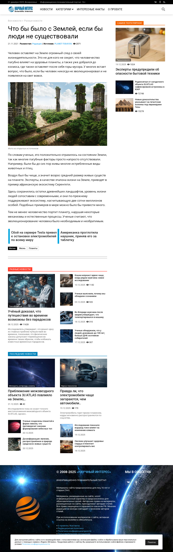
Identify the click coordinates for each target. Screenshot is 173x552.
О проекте (115, 9)
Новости (46, 9)
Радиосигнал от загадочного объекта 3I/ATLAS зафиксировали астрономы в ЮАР (149, 85)
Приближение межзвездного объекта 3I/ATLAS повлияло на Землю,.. (31, 395)
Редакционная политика (70, 528)
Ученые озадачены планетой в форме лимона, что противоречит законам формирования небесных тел (38, 425)
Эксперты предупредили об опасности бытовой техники (138, 71)
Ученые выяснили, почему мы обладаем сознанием (90, 294)
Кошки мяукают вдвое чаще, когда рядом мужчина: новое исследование (89, 278)
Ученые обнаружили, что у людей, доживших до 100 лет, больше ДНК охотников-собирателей (90, 334)
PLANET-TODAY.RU (63, 44)
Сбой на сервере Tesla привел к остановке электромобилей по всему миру (34, 236)
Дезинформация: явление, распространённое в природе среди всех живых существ (37, 441)
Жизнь (22, 248)
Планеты (33, 248)
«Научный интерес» (94, 472)
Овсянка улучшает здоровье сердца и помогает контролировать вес (89, 443)
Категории (64, 9)
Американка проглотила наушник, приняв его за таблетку (79, 236)
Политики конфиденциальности (36, 544)
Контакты (75, 525)
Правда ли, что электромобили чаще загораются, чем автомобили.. (77, 397)
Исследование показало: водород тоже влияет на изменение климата (87, 427)
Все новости (14, 20)
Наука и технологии (69, 386)
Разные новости (33, 20)
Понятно (152, 542)
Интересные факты (91, 9)
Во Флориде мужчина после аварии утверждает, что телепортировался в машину (89, 314)
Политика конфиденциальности (74, 531)
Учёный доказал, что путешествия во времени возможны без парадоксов (29, 315)
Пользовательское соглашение (74, 533)
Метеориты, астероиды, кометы (22, 386)
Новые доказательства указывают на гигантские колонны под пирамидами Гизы (148, 103)
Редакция (37, 44)
